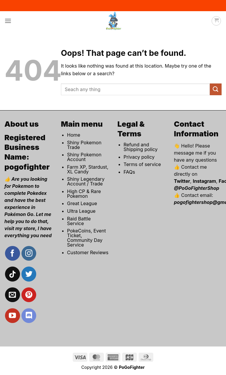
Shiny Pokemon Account (84, 157)
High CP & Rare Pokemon (84, 193)
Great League (82, 203)
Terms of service (142, 164)
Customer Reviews (88, 252)
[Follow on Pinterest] (28, 294)
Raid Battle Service (79, 221)
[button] (7, 21)
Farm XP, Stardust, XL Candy (87, 169)
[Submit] (216, 89)
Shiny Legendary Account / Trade (85, 181)
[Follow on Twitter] (28, 274)
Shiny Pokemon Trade (84, 145)
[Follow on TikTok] (12, 274)
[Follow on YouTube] (12, 315)
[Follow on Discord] (28, 315)
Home (73, 135)
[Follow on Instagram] (28, 253)
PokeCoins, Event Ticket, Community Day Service (86, 238)
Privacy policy (139, 157)
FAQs (129, 172)
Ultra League (81, 211)
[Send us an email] (12, 294)
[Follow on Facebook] (12, 253)
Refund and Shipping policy (141, 147)
